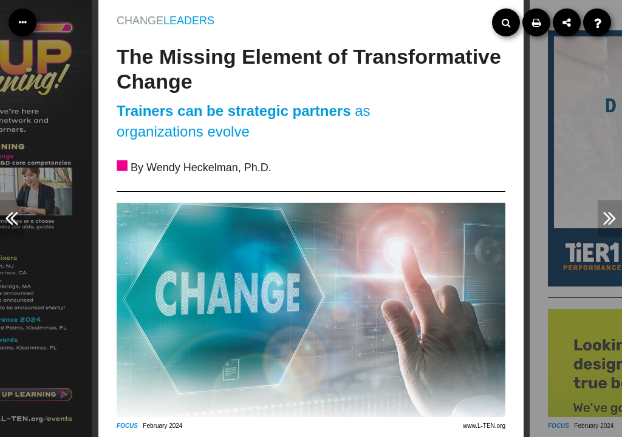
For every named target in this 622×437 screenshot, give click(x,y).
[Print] (536, 22)
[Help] (597, 22)
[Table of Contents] (22, 22)
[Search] (506, 22)
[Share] (567, 22)
